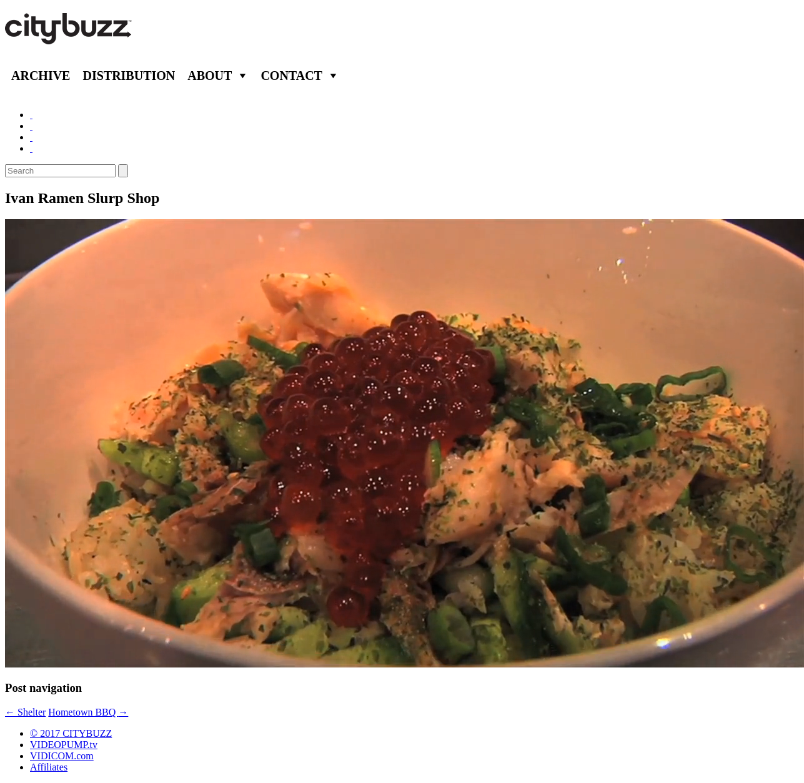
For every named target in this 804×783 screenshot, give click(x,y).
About (209, 75)
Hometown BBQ (88, 712)
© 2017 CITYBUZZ (71, 733)
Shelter (25, 712)
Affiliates (48, 767)
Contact (291, 75)
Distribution (128, 75)
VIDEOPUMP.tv (63, 744)
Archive (40, 75)
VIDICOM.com (62, 756)
